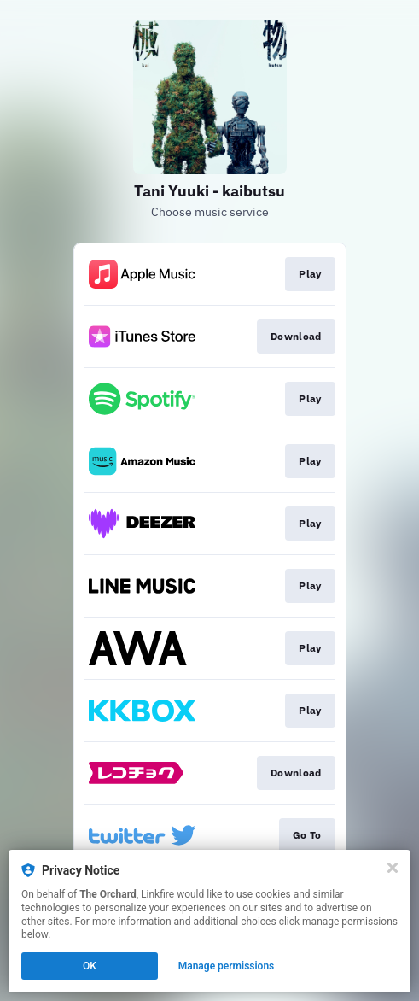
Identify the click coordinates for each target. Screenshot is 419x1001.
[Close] (392, 867)
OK (89, 966)
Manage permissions (226, 966)
